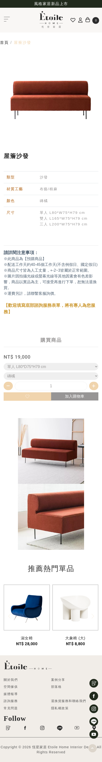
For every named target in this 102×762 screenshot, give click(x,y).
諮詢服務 (11, 701)
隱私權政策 (60, 708)
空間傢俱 (11, 687)
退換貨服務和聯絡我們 (68, 701)
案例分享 (58, 680)
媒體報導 (11, 694)
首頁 (4, 42)
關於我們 (11, 680)
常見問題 (11, 708)
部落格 (56, 687)
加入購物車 (74, 396)
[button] (92, 616)
